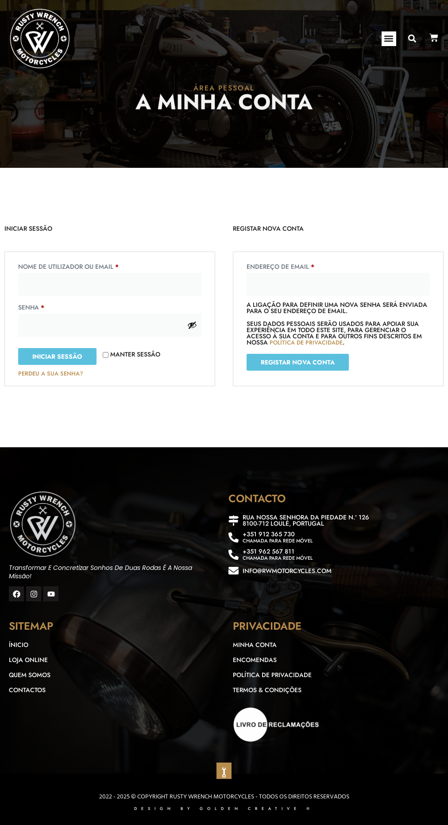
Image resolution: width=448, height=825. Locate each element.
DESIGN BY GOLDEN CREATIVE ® (224, 808)
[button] (389, 38)
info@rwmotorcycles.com (287, 570)
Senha (51, 306)
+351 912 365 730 (269, 534)
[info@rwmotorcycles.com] (233, 570)
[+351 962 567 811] (233, 555)
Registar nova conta (298, 362)
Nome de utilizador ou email (88, 265)
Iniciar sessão (57, 356)
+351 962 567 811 (268, 551)
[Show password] (192, 325)
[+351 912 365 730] (233, 537)
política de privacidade (306, 342)
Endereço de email (300, 265)
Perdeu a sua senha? (50, 373)
